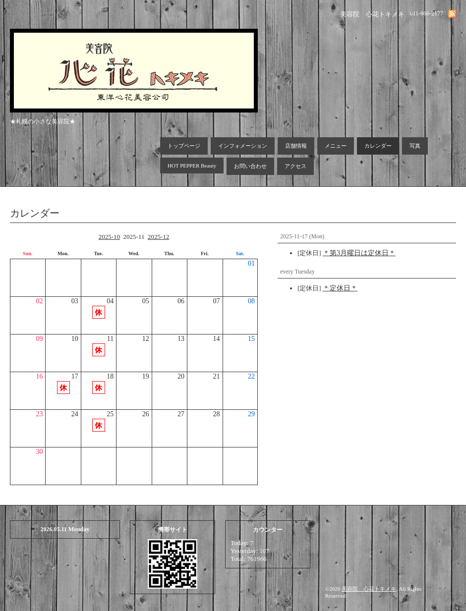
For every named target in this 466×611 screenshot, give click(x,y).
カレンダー (378, 146)
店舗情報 (296, 146)
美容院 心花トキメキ (369, 589)
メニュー (336, 146)
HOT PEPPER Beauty (192, 165)
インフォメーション (242, 146)
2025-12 (158, 236)
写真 (414, 146)
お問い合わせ (250, 166)
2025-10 (109, 236)
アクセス (295, 166)
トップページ (184, 146)
